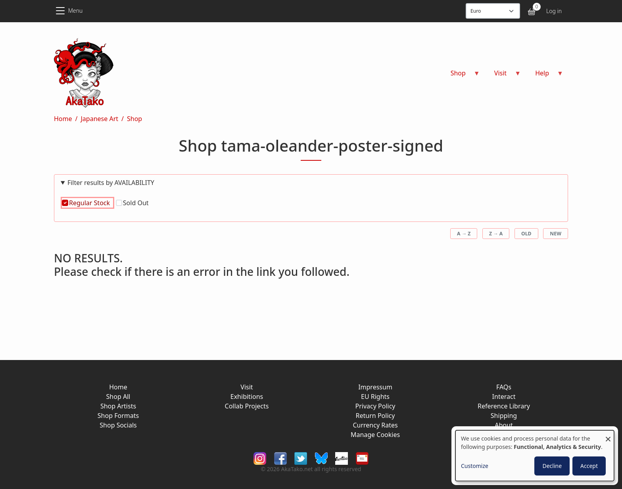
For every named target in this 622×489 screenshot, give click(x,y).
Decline (552, 466)
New (555, 233)
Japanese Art (99, 118)
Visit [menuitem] (503, 76)
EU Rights (375, 396)
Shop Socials (118, 425)
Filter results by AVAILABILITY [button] (110, 182)
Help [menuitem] (544, 76)
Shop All (118, 396)
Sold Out (136, 202)
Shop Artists (118, 406)
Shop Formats (118, 415)
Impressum (375, 387)
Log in (554, 11)
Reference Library (504, 406)
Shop (134, 118)
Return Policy (375, 415)
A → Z (463, 233)
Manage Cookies (375, 434)
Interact (504, 396)
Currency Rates (375, 425)
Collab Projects (247, 406)
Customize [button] (474, 466)
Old (526, 233)
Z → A (496, 233)
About (504, 425)
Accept (589, 466)
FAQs (503, 387)
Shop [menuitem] (460, 76)
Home (63, 118)
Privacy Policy (375, 406)
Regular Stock (89, 202)
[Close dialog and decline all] (608, 435)
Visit (246, 387)
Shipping (504, 415)
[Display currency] (493, 11)
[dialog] (534, 455)
